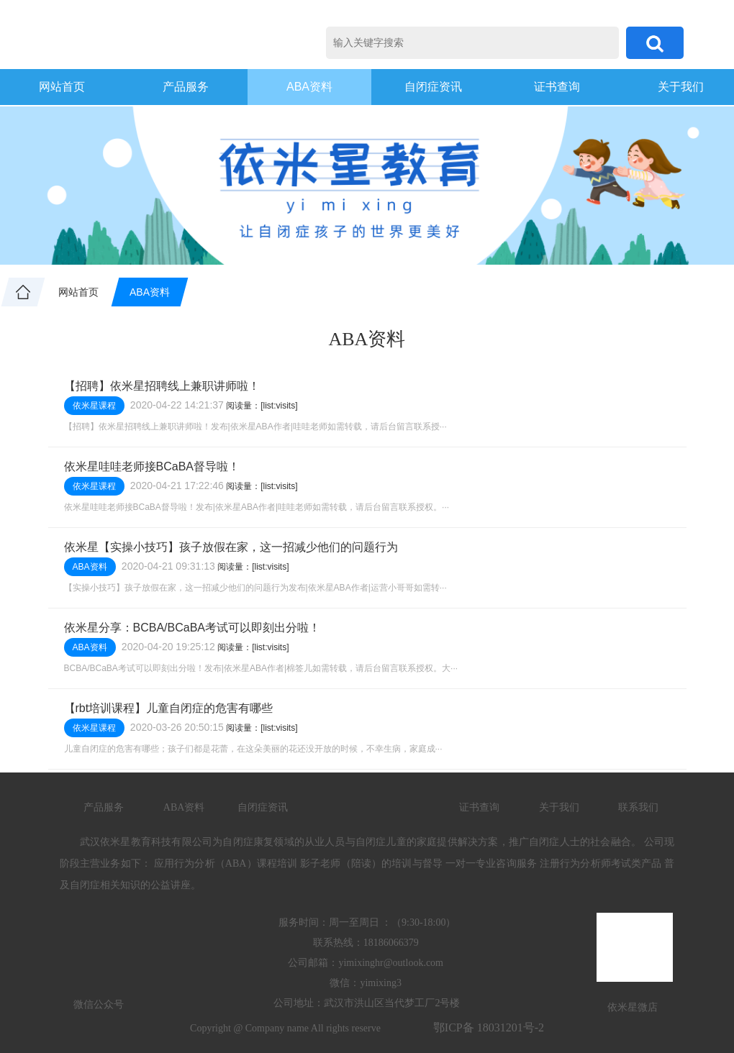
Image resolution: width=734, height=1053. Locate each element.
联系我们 (638, 807)
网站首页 (62, 87)
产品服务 (186, 87)
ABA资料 (309, 87)
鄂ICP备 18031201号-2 (488, 1027)
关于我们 (559, 807)
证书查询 (557, 87)
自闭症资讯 (433, 87)
